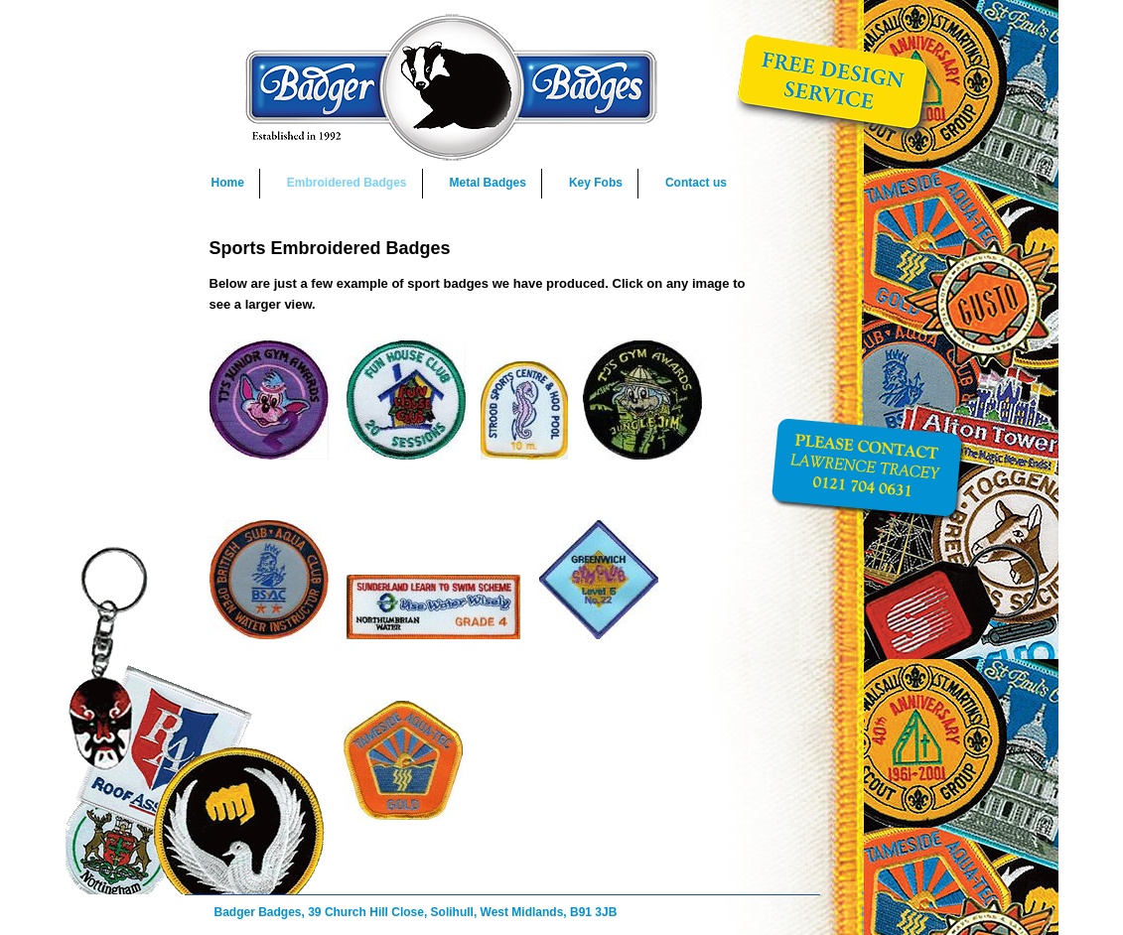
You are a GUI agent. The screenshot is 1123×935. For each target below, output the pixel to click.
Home (227, 183)
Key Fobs (596, 183)
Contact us (696, 183)
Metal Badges (488, 183)
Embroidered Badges (347, 183)
